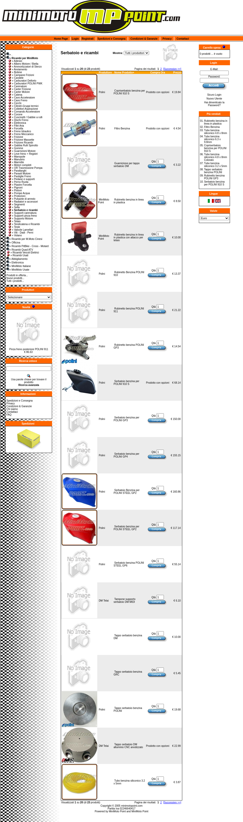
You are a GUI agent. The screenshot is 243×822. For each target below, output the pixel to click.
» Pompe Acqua (19, 193)
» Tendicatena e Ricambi (24, 224)
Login (75, 38)
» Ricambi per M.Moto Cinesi (24, 239)
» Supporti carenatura (22, 213)
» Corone (15, 114)
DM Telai (104, 600)
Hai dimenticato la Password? (214, 104)
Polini (102, 92)
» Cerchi (14, 103)
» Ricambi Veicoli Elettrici (22, 252)
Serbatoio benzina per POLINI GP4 (126, 455)
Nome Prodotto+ (124, 72)
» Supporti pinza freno (22, 215)
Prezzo (177, 72)
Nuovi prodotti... (15, 278)
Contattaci (183, 38)
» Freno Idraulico (19, 131)
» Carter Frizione (19, 89)
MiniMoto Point (103, 201)
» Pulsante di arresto (21, 198)
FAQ (8, 414)
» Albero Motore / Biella (23, 63)
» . (9, 54)
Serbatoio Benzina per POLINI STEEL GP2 (127, 491)
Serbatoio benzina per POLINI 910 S (126, 382)
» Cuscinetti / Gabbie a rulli (25, 117)
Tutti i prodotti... (15, 281)
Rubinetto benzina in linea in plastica (215, 122)
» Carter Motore (19, 92)
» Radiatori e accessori (23, 201)
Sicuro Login (214, 94)
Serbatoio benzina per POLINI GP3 (126, 419)
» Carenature (17, 86)
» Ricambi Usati (17, 255)
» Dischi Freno (18, 120)
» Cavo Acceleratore (21, 97)
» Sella (14, 207)
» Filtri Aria (16, 125)
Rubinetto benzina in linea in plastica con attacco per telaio (129, 237)
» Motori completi (19, 165)
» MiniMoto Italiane (18, 266)
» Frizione (15, 137)
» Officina (13, 242)
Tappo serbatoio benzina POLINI (213, 171)
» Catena (15, 94)
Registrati (87, 38)
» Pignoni (15, 187)
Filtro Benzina (122, 128)
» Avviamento (17, 69)
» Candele (16, 77)
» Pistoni (15, 190)
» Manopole (16, 156)
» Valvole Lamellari (20, 229)
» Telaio (14, 221)
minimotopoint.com (131, 805)
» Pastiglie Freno (19, 176)
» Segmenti (16, 204)
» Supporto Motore (20, 218)
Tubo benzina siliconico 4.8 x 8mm (215, 132)
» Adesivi (15, 61)
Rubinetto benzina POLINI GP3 (214, 177)
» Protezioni (17, 196)
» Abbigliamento (17, 259)
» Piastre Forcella (20, 184)
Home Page (61, 38)
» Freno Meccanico (21, 134)
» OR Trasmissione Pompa (25, 167)
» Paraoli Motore (19, 173)
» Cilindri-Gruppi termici (23, 106)
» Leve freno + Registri (23, 153)
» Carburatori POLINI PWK (25, 83)
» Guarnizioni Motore (22, 151)
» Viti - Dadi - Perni (20, 232)
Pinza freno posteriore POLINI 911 (28, 349)
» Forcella (15, 128)
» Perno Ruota (18, 182)
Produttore (105, 72)
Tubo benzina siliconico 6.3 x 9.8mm (212, 139)
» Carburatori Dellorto (22, 80)
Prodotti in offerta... (17, 275)
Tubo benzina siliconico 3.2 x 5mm (215, 165)
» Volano (15, 235)
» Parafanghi (17, 170)
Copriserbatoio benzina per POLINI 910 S (129, 92)
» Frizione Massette (21, 139)
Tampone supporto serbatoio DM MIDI (124, 600)
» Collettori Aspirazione (23, 108)
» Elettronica (17, 122)
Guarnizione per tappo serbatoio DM (127, 165)
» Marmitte (16, 162)
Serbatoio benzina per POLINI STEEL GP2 (126, 528)
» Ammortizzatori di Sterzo (25, 66)
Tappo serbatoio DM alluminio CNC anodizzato (128, 746)
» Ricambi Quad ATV (19, 249)
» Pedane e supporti (21, 179)
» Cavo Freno (18, 100)
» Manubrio (16, 159)
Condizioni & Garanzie (143, 38)
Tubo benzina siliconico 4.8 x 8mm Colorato (215, 157)
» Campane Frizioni (21, 75)
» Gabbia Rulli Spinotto (23, 145)
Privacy (167, 38)
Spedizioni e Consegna (111, 38)
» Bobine (15, 72)
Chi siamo (12, 409)
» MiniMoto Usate (17, 269)
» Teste (14, 227)
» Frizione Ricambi (20, 142)
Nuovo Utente (214, 98)
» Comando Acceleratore (24, 111)
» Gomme (15, 148)
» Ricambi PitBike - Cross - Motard (27, 246)
